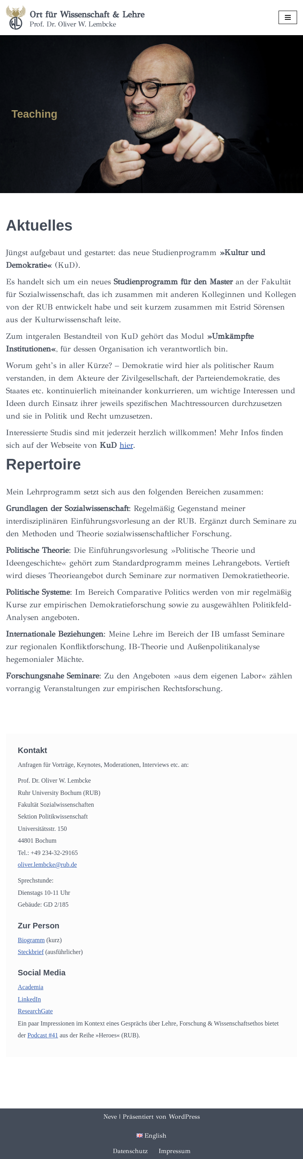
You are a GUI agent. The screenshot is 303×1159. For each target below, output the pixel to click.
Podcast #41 (42, 1035)
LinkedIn (29, 999)
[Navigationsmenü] (288, 17)
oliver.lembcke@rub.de (47, 864)
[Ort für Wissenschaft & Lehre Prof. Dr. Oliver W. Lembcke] (75, 18)
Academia (30, 987)
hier (126, 445)
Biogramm (31, 940)
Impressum (175, 1151)
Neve (110, 1116)
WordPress (184, 1116)
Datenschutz (130, 1151)
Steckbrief (31, 952)
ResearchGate (35, 1011)
